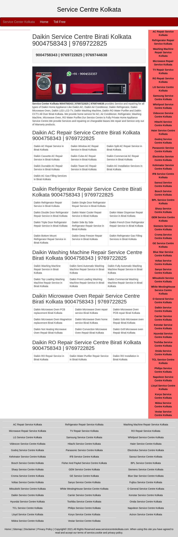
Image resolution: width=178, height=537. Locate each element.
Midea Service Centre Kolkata (27, 520)
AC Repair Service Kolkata (27, 424)
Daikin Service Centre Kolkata (27, 495)
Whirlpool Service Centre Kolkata (146, 437)
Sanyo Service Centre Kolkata (84, 482)
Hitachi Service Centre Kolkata (84, 443)
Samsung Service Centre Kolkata (84, 437)
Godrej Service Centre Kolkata (27, 450)
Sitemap (17, 529)
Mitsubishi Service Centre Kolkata (27, 488)
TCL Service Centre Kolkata (28, 508)
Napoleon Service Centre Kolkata (146, 508)
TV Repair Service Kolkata (84, 431)
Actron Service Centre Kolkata (146, 514)
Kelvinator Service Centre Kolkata (27, 456)
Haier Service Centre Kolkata (145, 443)
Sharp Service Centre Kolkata (27, 469)
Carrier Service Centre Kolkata (84, 495)
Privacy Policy (44, 529)
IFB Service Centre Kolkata (84, 456)
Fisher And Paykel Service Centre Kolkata (84, 463)
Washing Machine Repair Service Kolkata (163, 52)
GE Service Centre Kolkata (84, 476)
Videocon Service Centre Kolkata (27, 443)
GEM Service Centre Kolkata (84, 469)
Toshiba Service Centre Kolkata (84, 501)
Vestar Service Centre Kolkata (84, 520)
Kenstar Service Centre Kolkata (146, 495)
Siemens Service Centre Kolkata (145, 469)
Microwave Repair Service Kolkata (27, 431)
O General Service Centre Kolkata (145, 488)
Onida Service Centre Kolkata (146, 501)
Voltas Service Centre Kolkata (27, 482)
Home (44, 22)
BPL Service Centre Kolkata (146, 463)
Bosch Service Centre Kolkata (27, 463)
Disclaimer (29, 529)
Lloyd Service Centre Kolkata (27, 514)
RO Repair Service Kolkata (145, 431)
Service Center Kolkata (19, 22)
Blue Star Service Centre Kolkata (146, 476)
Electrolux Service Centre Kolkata (146, 450)
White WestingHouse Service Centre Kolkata (163, 290)
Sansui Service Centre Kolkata (145, 456)
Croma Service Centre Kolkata (27, 476)
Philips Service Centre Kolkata (84, 508)
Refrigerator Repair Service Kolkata (84, 424)
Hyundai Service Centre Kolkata (27, 501)
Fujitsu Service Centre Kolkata (145, 482)
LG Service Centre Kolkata (27, 437)
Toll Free (60, 22)
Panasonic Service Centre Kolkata (84, 450)
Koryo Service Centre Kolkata (84, 514)
